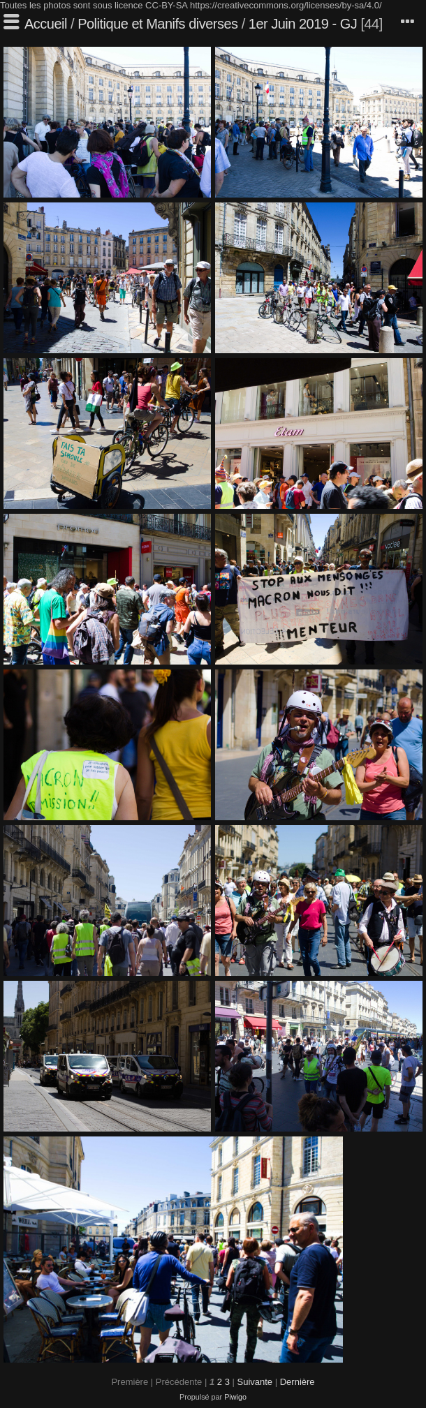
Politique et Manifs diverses (157, 23)
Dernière (297, 1382)
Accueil (45, 23)
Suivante (254, 1382)
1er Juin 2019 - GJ (303, 23)
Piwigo (235, 1397)
